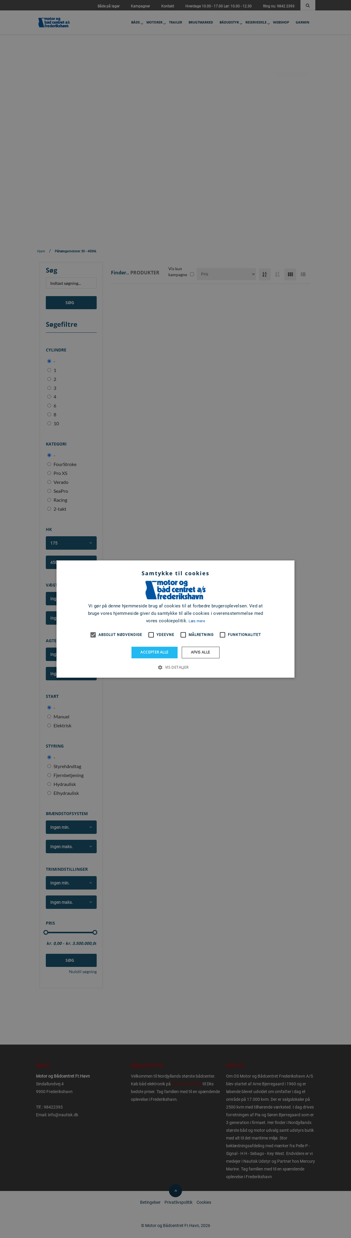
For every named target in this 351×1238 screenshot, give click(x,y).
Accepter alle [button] (154, 652)
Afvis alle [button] (200, 652)
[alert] (175, 619)
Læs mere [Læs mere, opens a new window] (197, 621)
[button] (175, 667)
